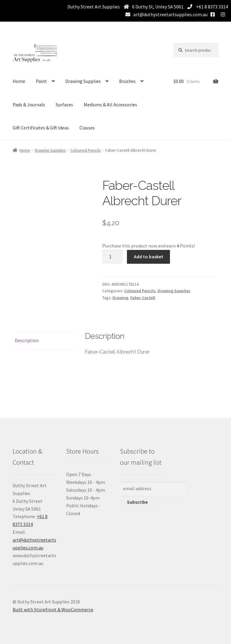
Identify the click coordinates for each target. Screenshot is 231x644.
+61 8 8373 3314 (211, 7)
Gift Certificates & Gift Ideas (41, 128)
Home (19, 81)
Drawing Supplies (83, 81)
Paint (41, 81)
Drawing (120, 297)
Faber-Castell (142, 297)
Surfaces (64, 105)
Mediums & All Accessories (110, 105)
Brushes (127, 81)
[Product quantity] (112, 257)
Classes (87, 128)
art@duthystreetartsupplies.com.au (170, 14)
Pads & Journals (29, 105)
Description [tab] (27, 340)
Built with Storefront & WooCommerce (53, 609)
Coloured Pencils (85, 150)
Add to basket (148, 257)
